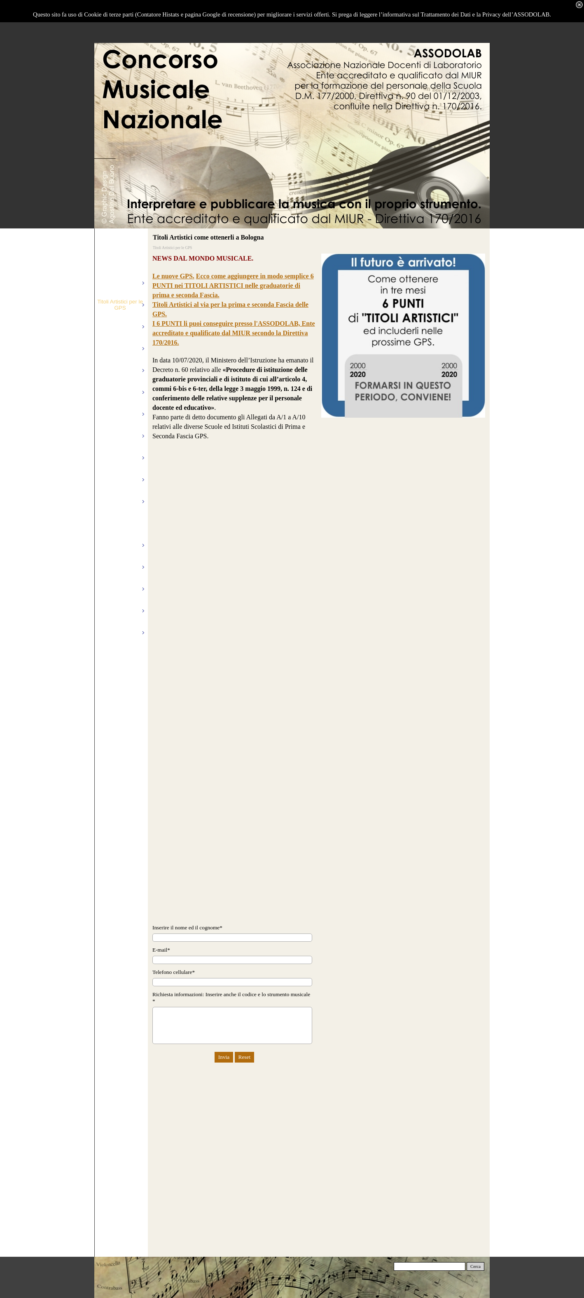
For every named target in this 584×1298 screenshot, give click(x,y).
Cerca (475, 1266)
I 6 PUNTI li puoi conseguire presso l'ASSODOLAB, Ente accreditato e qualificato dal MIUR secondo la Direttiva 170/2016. (233, 333)
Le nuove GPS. (173, 276)
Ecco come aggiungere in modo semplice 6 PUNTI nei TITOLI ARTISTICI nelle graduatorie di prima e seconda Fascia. (233, 286)
